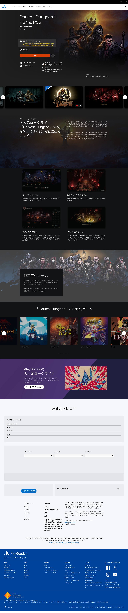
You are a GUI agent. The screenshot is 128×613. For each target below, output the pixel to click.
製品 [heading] (25, 562)
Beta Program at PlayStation (112, 587)
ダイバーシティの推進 (50, 573)
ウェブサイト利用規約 (99, 607)
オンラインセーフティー (51, 570)
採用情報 (6, 567)
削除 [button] (118, 488)
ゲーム (9, 7)
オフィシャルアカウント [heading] (112, 562)
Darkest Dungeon (84, 235)
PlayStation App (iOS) (111, 582)
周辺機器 (31, 7)
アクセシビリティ (49, 567)
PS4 (19, 7)
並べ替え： (88, 452)
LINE (106, 580)
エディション (28, 452)
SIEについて (7, 565)
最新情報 (38, 7)
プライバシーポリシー (86, 607)
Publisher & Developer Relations (93, 583)
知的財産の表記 (89, 578)
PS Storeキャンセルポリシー (92, 570)
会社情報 (6, 575)
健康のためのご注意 (70, 522)
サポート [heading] (67, 562)
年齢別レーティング (90, 573)
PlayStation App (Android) (112, 585)
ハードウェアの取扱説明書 (72, 580)
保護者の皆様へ (89, 580)
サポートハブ (68, 565)
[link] (64, 333)
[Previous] (3, 97)
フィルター (58, 452)
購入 (44, 7)
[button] (64, 97)
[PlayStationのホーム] (4, 7)
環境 (45, 565)
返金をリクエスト (69, 578)
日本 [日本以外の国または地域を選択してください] (8, 607)
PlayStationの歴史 (9, 578)
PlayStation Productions (10, 573)
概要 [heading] (5, 562)
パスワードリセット (70, 575)
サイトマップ (120, 607)
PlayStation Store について (92, 567)
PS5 (15, 7)
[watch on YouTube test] (78, 105)
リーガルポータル (73, 607)
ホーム (6, 558)
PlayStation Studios (9, 570)
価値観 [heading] (46, 562)
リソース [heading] (87, 562)
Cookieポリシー (111, 607)
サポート (50, 7)
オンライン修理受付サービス (72, 573)
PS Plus (24, 7)
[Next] (125, 97)
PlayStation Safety (69, 567)
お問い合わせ (68, 583)
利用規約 (87, 565)
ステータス (68, 570)
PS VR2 (26, 570)
